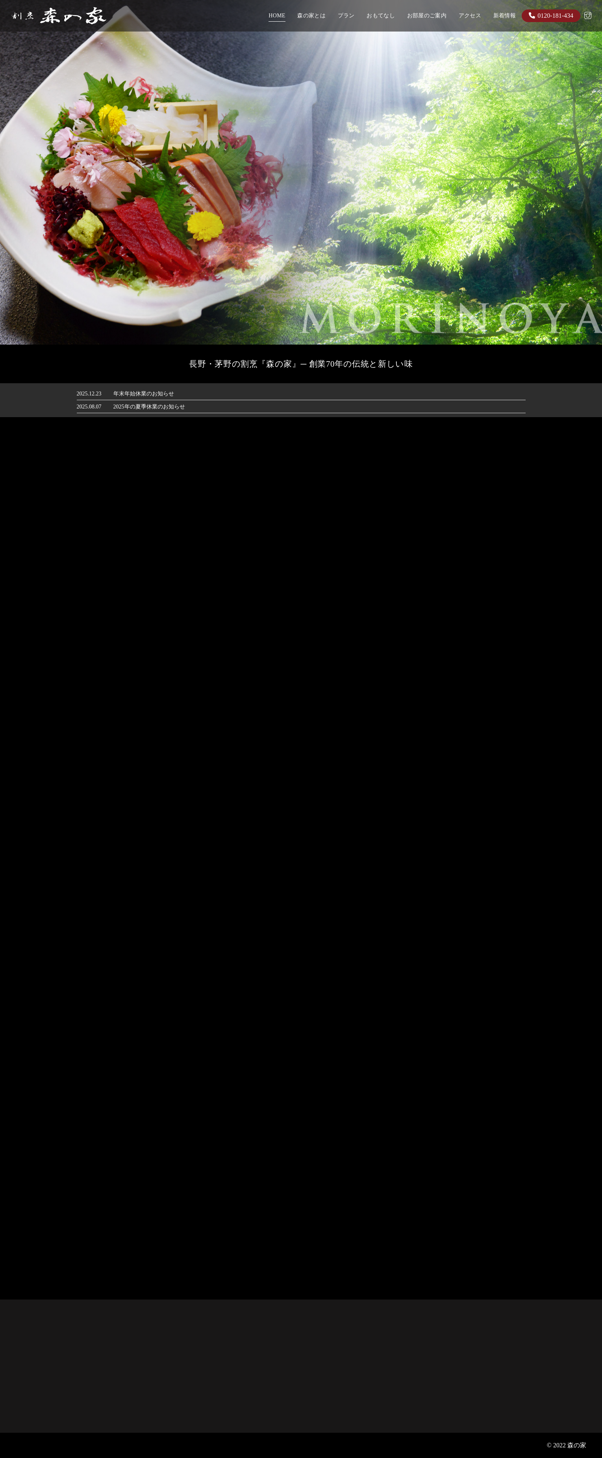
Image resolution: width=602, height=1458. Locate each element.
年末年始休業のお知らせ (143, 394)
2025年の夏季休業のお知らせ (149, 407)
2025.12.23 (89, 394)
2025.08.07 (89, 407)
